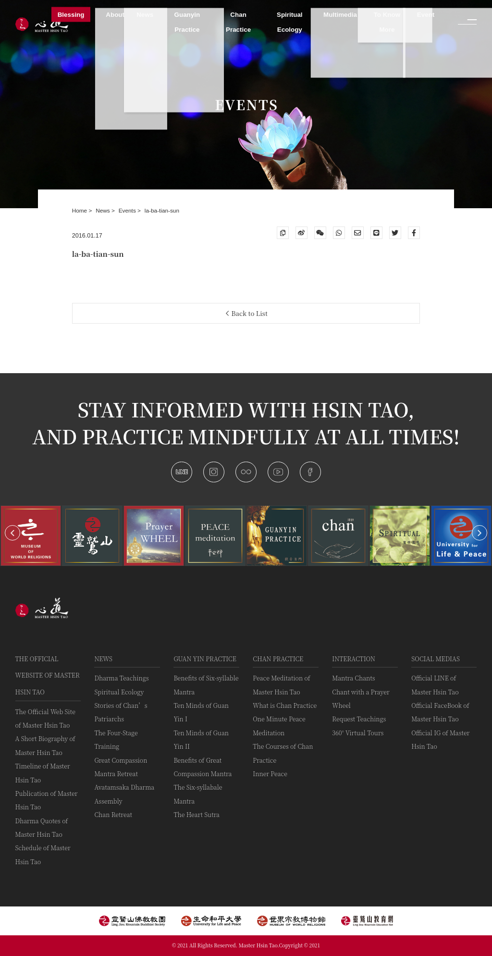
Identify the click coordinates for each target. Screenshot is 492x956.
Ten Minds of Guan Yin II (201, 739)
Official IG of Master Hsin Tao (440, 739)
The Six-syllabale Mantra (197, 793)
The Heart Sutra (196, 814)
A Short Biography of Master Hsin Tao (45, 745)
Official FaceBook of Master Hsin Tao (440, 712)
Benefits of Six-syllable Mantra (205, 684)
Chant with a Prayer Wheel (360, 698)
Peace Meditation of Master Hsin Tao (281, 684)
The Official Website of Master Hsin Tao (47, 675)
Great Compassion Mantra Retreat (120, 766)
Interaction (353, 658)
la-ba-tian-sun (162, 210)
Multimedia (340, 14)
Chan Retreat (113, 814)
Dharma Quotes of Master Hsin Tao (41, 827)
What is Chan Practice (285, 705)
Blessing (71, 14)
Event (425, 14)
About (115, 14)
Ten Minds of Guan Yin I (201, 712)
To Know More (387, 22)
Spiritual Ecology (119, 691)
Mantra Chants (353, 677)
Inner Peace (270, 773)
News (103, 210)
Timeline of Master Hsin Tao (42, 772)
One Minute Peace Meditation (279, 725)
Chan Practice (278, 658)
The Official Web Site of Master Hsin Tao (45, 718)
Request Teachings (359, 718)
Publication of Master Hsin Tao (46, 800)
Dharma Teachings (121, 677)
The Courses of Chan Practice (283, 753)
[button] (12, 533)
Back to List (247, 313)
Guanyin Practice (187, 22)
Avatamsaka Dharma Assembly (124, 793)
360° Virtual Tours (357, 732)
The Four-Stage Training (115, 739)
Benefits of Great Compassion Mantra (202, 766)
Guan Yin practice (204, 658)
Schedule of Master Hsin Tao (43, 854)
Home (80, 210)
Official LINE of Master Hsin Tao (434, 684)
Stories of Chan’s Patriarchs (120, 712)
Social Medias (435, 658)
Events (128, 210)
